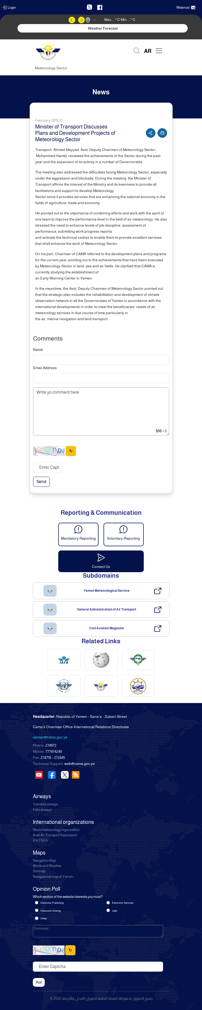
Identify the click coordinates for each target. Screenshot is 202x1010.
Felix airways (42, 810)
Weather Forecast (103, 28)
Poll (39, 982)
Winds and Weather (47, 866)
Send (41, 481)
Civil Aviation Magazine (106, 628)
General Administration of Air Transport (106, 609)
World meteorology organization (56, 830)
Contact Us (101, 566)
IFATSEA (40, 840)
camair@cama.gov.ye (50, 737)
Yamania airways (45, 804)
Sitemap (39, 871)
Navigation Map (44, 860)
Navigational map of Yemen (53, 877)
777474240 (53, 751)
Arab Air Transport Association (55, 835)
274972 (50, 745)
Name (38, 349)
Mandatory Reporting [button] (78, 538)
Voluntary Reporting (123, 538)
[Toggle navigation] (158, 50)
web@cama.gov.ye (79, 763)
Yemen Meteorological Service (106, 591)
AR (147, 51)
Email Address (45, 368)
